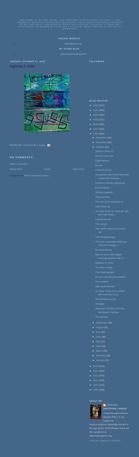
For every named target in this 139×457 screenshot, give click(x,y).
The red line (101, 317)
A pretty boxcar (103, 219)
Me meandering (103, 249)
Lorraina (112, 405)
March (99, 350)
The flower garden (104, 272)
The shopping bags (105, 237)
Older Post (78, 169)
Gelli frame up (102, 206)
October (100, 147)
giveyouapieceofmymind (73, 54)
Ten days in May (103, 267)
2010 (96, 389)
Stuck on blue (102, 197)
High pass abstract (105, 286)
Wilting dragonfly (104, 192)
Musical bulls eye (104, 156)
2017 (96, 129)
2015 (96, 366)
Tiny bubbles (101, 281)
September (102, 322)
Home (47, 169)
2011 (96, 385)
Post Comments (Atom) (36, 175)
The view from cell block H (109, 201)
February (101, 355)
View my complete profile (105, 441)
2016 (96, 133)
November (102, 142)
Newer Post (16, 169)
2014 (96, 371)
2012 (96, 380)
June (99, 336)
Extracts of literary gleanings (110, 183)
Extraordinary (102, 187)
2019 (96, 119)
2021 (96, 110)
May (98, 341)
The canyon (101, 224)
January (100, 360)
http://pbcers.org (73, 43)
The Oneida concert (105, 299)
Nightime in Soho (104, 262)
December (102, 137)
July (98, 332)
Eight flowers (102, 160)
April (98, 346)
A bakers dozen (103, 170)
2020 (96, 114)
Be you (98, 165)
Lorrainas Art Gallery (70, 15)
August (100, 327)
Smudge (99, 303)
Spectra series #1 (104, 151)
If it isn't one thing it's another (110, 277)
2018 (96, 124)
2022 (96, 105)
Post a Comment (18, 164)
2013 (96, 375)
